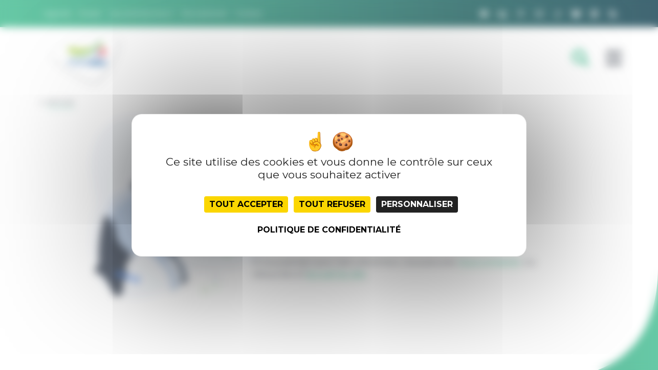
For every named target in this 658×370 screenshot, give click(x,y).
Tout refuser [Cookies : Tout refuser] (332, 204)
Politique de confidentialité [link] (329, 230)
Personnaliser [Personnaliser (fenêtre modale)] (417, 204)
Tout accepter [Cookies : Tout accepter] (246, 204)
